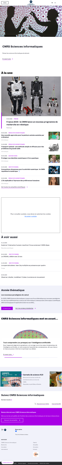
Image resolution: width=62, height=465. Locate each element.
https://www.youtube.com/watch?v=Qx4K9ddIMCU (31, 276)
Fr (52, 2)
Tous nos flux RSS (56, 403)
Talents (35, 442)
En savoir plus (6, 59)
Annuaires (35, 447)
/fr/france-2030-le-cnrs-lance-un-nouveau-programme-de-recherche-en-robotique (31, 102)
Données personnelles (33, 463)
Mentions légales (22, 463)
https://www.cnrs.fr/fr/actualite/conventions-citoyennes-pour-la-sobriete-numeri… (31, 170)
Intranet (35, 449)
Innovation (4, 447)
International (4, 449)
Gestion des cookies (44, 463)
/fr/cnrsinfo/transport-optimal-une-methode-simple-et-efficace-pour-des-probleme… (31, 147)
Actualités (35, 444)
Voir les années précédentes (24, 308)
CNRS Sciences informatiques (8, 442)
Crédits (14, 463)
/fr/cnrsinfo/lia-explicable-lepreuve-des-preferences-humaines (31, 181)
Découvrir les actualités (10, 420)
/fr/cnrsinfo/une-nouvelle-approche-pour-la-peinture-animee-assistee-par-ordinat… (31, 137)
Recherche (4, 444)
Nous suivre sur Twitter (43, 403)
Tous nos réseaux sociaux (21, 434)
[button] (7, 462)
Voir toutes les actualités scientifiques (13, 187)
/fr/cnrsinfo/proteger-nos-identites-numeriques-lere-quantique (31, 159)
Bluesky (16, 431)
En (55, 2)
